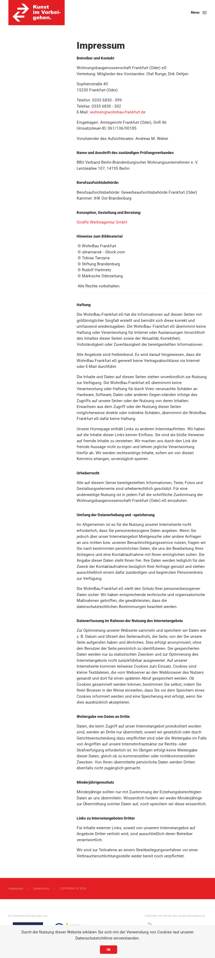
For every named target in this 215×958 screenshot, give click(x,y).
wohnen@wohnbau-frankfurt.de (118, 112)
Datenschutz (41, 888)
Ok (108, 949)
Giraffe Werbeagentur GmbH (102, 222)
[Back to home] (36, 12)
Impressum (15, 888)
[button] (199, 12)
